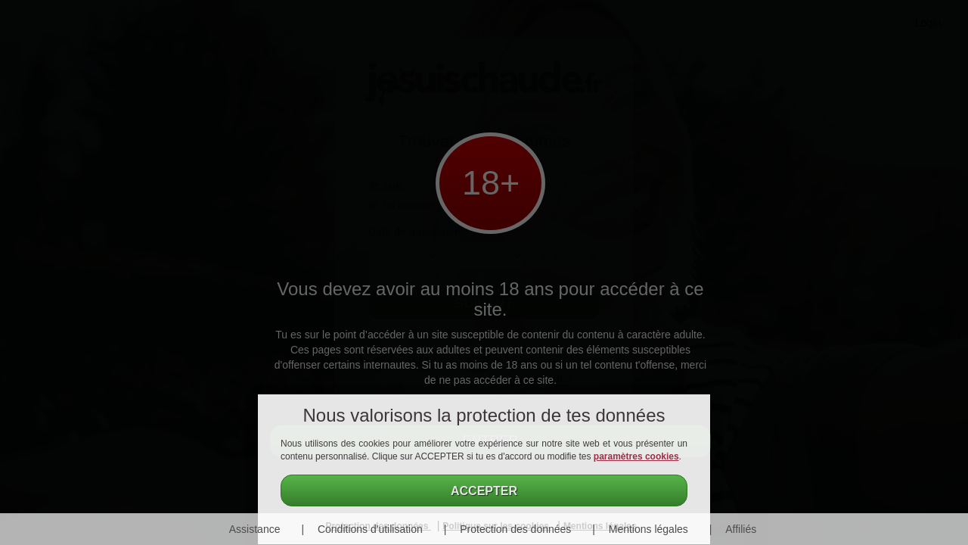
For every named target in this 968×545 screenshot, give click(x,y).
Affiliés (740, 529)
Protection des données (515, 529)
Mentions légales (648, 529)
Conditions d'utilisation (370, 529)
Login (928, 23)
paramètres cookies (636, 456)
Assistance (255, 529)
